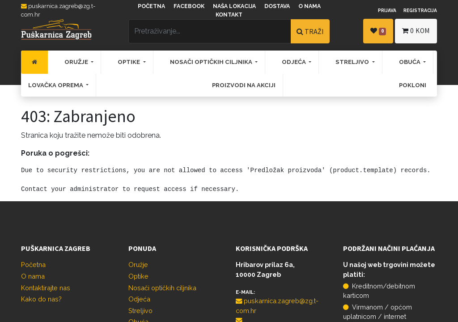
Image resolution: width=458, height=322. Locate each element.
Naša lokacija (234, 6)
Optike (138, 276)
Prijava (387, 10)
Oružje (138, 264)
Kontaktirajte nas (45, 288)
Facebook (189, 6)
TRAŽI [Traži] (310, 31)
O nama (309, 6)
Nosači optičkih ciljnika (162, 288)
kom (416, 30)
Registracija (420, 10)
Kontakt (229, 15)
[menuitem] (34, 62)
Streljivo (140, 310)
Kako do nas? (41, 299)
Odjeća (139, 299)
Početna (151, 6)
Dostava (277, 6)
